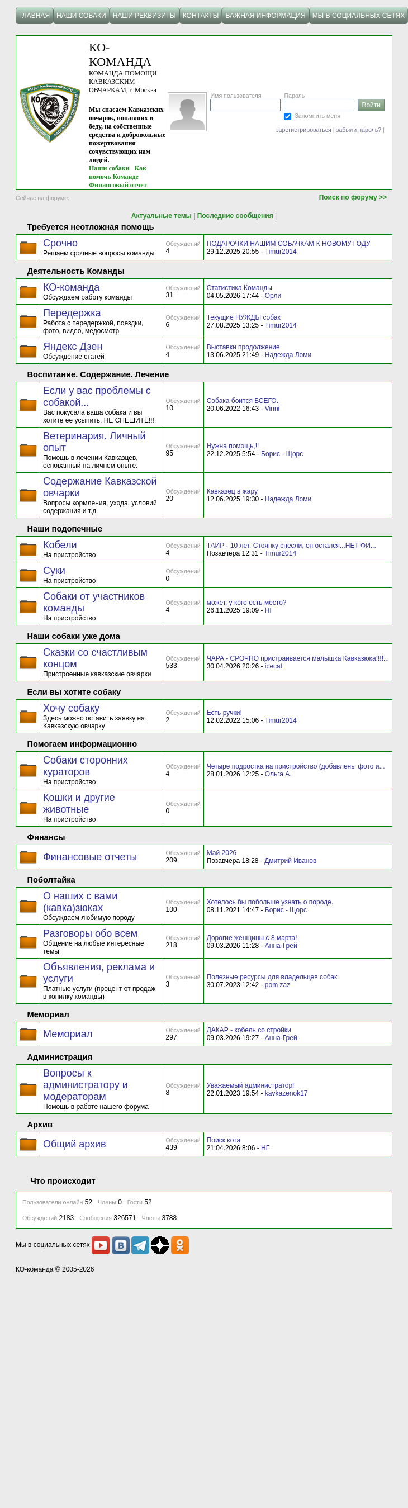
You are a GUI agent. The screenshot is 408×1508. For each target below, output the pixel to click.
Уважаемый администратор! (251, 1085)
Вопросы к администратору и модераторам (85, 1085)
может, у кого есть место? (247, 602)
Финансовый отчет (118, 185)
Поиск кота (223, 1140)
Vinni (272, 408)
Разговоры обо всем (90, 933)
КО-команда (71, 287)
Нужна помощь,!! (233, 446)
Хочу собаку (71, 708)
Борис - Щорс (282, 454)
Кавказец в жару (232, 491)
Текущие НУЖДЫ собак (244, 317)
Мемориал (67, 1034)
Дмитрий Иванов (290, 861)
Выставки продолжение (243, 347)
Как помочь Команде (117, 172)
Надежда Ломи (288, 355)
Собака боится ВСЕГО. (242, 401)
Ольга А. (278, 774)
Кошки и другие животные (79, 803)
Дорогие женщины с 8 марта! (252, 938)
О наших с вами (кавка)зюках (80, 901)
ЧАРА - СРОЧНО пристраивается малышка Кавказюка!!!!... (298, 658)
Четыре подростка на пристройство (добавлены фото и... (296, 766)
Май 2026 (222, 853)
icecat (273, 666)
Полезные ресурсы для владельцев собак (272, 977)
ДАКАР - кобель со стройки (249, 1030)
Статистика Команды (239, 288)
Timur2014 (281, 251)
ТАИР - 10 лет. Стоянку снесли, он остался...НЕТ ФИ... (291, 545)
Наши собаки (109, 168)
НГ (269, 610)
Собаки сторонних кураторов (85, 766)
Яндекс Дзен (72, 346)
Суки (54, 570)
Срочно (60, 243)
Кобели (60, 545)
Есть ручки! (224, 713)
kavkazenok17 (286, 1093)
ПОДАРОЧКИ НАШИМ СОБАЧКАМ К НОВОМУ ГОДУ (289, 244)
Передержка (72, 313)
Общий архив (74, 1144)
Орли (273, 296)
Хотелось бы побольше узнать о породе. (270, 902)
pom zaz (277, 985)
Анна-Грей (281, 946)
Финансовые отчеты (90, 856)
